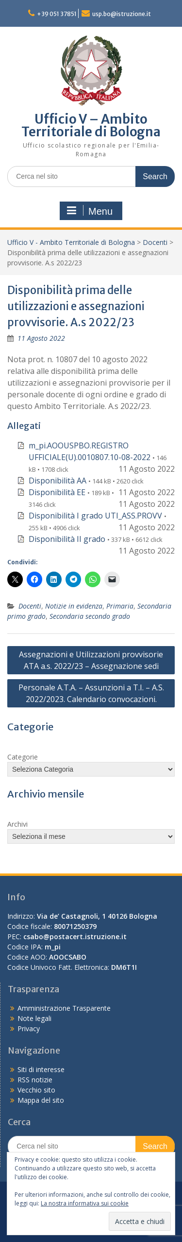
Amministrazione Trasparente (64, 1008)
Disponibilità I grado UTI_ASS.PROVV (95, 515)
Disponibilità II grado (67, 539)
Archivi (17, 824)
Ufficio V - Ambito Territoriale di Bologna (71, 242)
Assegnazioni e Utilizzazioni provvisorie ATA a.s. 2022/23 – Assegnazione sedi (91, 660)
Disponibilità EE (57, 492)
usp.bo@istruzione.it (121, 14)
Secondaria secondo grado (90, 616)
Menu (90, 211)
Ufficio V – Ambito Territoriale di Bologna (91, 125)
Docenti (155, 242)
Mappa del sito (40, 1100)
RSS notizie (34, 1079)
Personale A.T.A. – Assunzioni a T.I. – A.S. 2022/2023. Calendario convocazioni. (91, 693)
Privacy (28, 1028)
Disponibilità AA (57, 480)
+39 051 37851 (57, 14)
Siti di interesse (41, 1069)
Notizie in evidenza (73, 606)
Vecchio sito (36, 1089)
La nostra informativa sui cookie (85, 1203)
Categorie (22, 756)
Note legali (34, 1018)
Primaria (119, 606)
